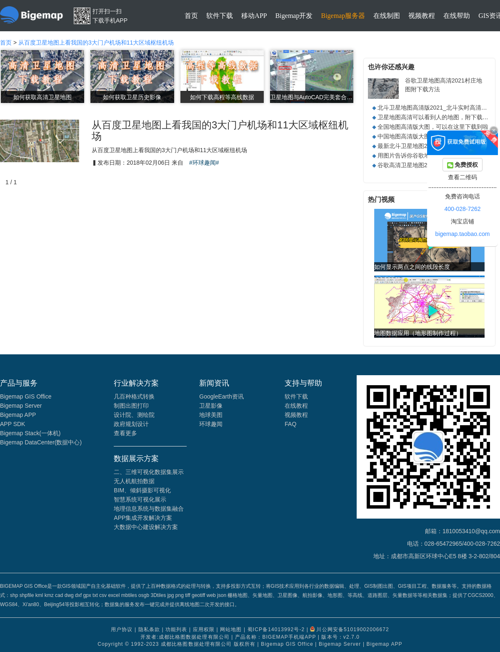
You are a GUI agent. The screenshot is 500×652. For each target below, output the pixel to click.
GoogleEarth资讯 (221, 396)
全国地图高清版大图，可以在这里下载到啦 (433, 126)
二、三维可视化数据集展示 (149, 472)
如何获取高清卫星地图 (42, 97)
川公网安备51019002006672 (352, 630)
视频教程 (421, 15)
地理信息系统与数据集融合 (149, 508)
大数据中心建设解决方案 (146, 527)
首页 (191, 15)
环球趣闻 (210, 424)
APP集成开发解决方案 (143, 517)
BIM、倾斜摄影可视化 (142, 490)
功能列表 (176, 630)
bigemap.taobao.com (462, 234)
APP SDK (12, 424)
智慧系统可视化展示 (140, 499)
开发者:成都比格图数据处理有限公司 (185, 637)
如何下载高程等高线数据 (222, 97)
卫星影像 (210, 405)
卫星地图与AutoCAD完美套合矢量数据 (311, 97)
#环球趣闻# (204, 162)
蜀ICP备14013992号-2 (276, 630)
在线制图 (386, 15)
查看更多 (125, 433)
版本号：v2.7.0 (340, 637)
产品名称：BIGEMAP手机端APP (275, 637)
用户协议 (121, 630)
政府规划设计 (131, 424)
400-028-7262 (462, 209)
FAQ (290, 424)
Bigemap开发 (294, 15)
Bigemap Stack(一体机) (30, 433)
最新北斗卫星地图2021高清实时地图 (425, 146)
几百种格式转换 (134, 396)
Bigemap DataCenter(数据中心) (41, 442)
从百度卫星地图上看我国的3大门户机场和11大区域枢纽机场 (96, 42)
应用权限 (204, 630)
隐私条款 (149, 630)
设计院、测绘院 (134, 414)
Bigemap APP (18, 414)
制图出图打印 (131, 405)
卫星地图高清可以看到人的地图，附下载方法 (436, 117)
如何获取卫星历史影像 (132, 97)
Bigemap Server (21, 405)
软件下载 (219, 15)
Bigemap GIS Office (25, 396)
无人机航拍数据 (134, 481)
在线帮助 (456, 15)
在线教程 (296, 405)
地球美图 (210, 414)
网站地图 (231, 630)
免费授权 (462, 164)
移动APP (254, 15)
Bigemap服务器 (343, 15)
